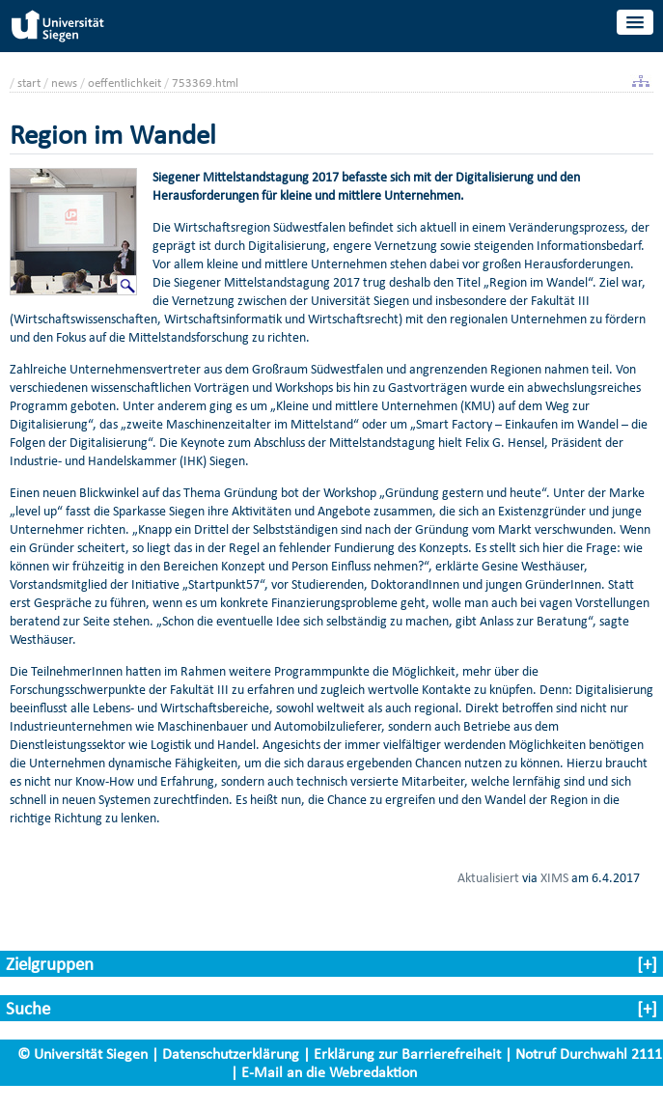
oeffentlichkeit (124, 82)
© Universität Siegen (82, 1053)
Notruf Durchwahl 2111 (588, 1053)
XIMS (554, 877)
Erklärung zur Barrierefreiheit (407, 1053)
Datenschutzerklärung (230, 1053)
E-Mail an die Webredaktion (329, 1072)
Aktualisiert (488, 877)
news (64, 82)
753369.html (205, 82)
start (29, 82)
